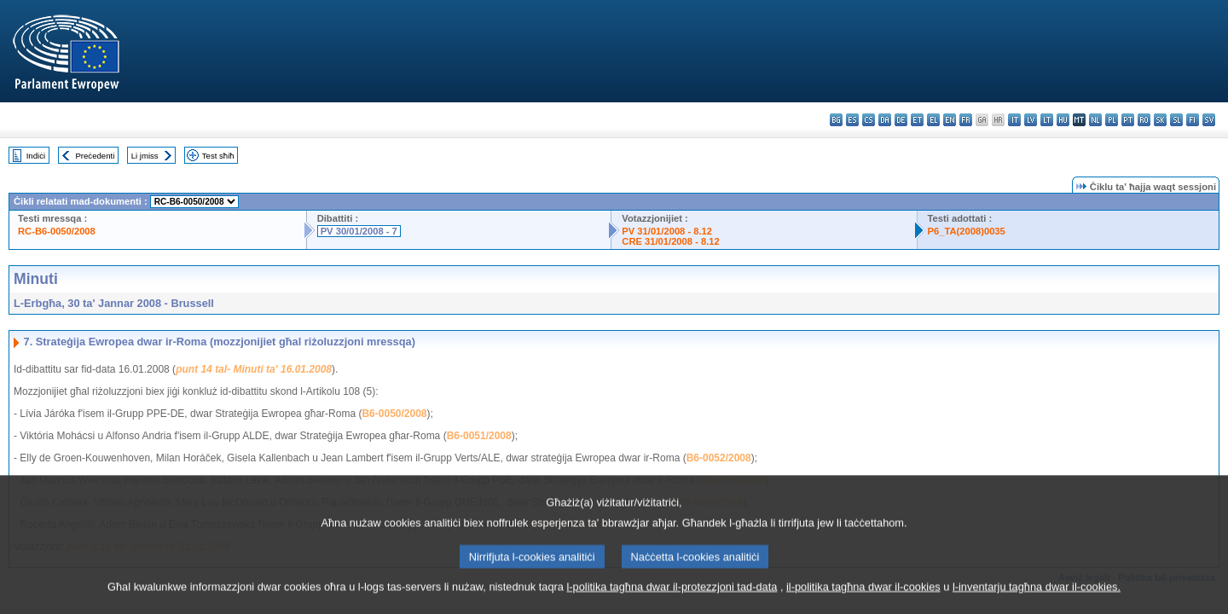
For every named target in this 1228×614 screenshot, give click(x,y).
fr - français (965, 119)
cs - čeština (868, 119)
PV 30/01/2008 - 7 (359, 231)
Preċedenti (94, 155)
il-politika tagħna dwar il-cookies (863, 594)
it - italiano (1014, 119)
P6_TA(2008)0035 (966, 231)
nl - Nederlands (1095, 119)
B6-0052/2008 (718, 458)
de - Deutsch (901, 119)
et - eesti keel (917, 119)
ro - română (1144, 119)
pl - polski (1111, 119)
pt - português (1127, 119)
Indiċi (35, 155)
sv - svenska (1208, 119)
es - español (852, 119)
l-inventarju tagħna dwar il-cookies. (1037, 594)
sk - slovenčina (1160, 119)
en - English (949, 119)
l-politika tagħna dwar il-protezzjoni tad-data (671, 594)
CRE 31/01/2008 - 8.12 (670, 241)
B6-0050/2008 (394, 414)
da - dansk (884, 119)
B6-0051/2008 (479, 436)
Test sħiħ (218, 155)
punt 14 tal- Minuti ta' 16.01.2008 (254, 369)
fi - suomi (1192, 119)
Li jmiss (145, 155)
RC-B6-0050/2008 (57, 231)
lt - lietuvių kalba (1046, 119)
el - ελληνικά (933, 119)
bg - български (836, 119)
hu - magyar (1063, 119)
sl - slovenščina (1176, 119)
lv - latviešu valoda (1030, 119)
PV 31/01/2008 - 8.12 (667, 231)
